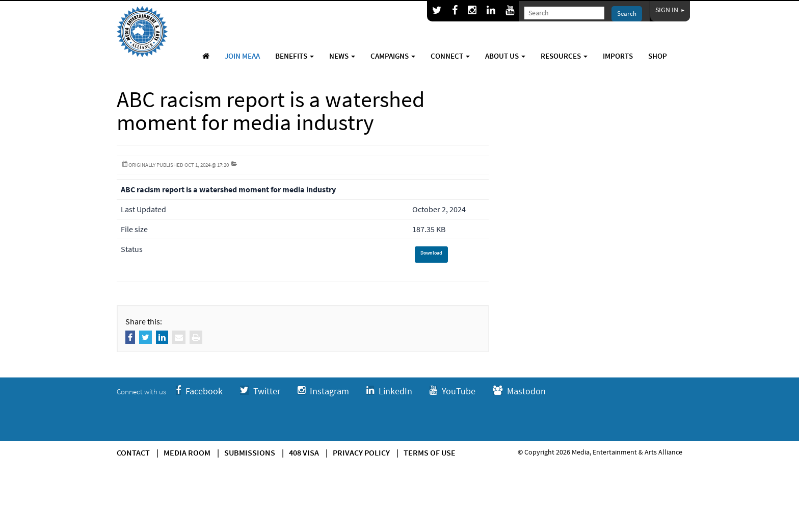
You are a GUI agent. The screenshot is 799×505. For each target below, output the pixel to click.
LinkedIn (389, 391)
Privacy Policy (361, 452)
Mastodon (519, 391)
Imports (618, 56)
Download (431, 252)
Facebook (199, 391)
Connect (450, 56)
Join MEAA (242, 56)
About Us (505, 56)
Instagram (323, 391)
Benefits (294, 56)
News (342, 56)
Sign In (670, 9)
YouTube (452, 391)
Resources (564, 56)
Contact (133, 452)
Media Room (187, 452)
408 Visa (304, 452)
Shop (657, 56)
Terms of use (430, 452)
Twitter (260, 391)
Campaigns (392, 56)
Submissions (249, 452)
